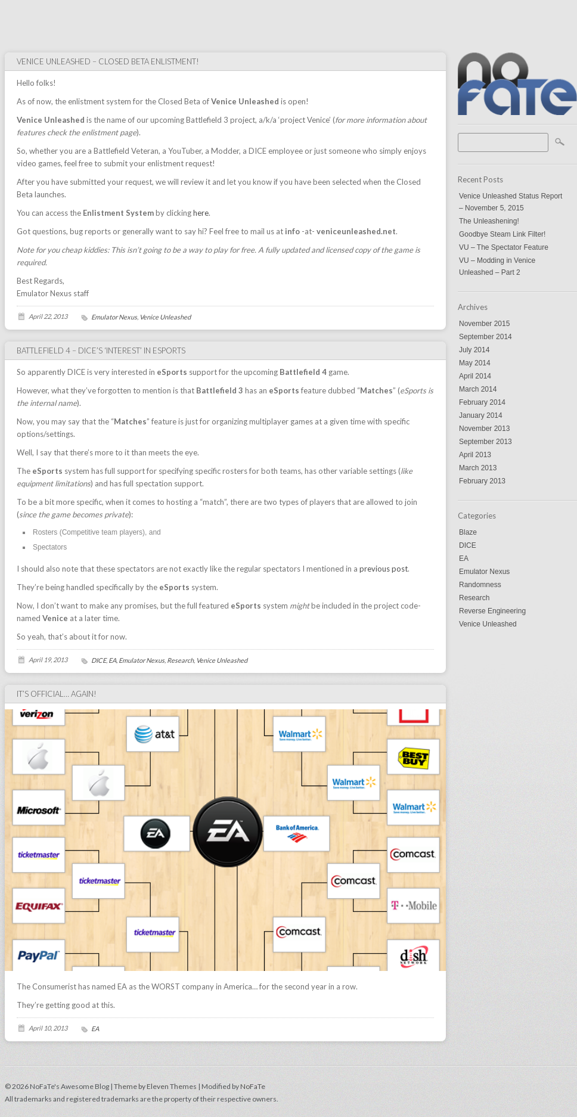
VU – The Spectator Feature (503, 247)
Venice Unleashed (488, 624)
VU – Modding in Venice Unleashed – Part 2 (497, 266)
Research (474, 598)
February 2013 (482, 481)
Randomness (480, 585)
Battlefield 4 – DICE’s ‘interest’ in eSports (101, 350)
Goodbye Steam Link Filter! (502, 234)
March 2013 (478, 468)
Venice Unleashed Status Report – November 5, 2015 (510, 202)
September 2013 (485, 442)
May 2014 (475, 363)
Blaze (468, 532)
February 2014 (482, 402)
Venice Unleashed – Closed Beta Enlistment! (108, 61)
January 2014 (480, 415)
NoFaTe (252, 1086)
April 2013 (475, 455)
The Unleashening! (489, 221)
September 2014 (485, 337)
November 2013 (484, 428)
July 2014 (474, 350)
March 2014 (478, 389)
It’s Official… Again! (57, 694)
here (201, 213)
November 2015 (484, 323)
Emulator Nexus (484, 571)
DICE (467, 545)
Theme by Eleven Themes (156, 1086)
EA (464, 558)
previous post (383, 568)
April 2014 (475, 376)
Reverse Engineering (492, 611)
